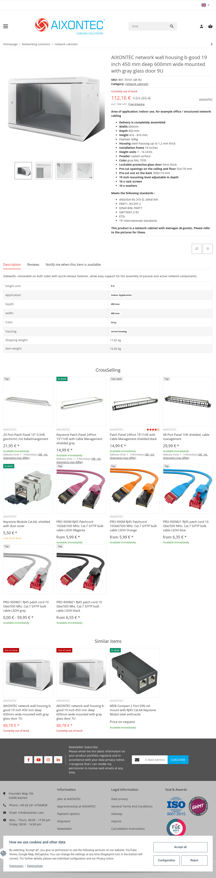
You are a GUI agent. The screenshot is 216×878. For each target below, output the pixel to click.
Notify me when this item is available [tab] (73, 264)
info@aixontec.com (31, 812)
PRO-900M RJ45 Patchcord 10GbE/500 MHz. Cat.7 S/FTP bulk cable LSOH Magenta (79, 526)
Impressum (17, 866)
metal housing (119, 331)
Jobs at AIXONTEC (69, 799)
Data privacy (119, 799)
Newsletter (64, 829)
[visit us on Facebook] (28, 759)
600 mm (115, 313)
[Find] (147, 26)
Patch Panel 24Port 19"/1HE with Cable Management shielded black (133, 437)
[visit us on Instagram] (48, 759)
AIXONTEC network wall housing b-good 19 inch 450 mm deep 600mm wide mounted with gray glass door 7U (27, 712)
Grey (113, 322)
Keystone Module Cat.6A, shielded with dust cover (26, 524)
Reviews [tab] (33, 264)
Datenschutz (35, 866)
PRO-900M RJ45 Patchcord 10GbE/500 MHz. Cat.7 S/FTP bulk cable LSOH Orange (133, 526)
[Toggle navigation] (5, 26)
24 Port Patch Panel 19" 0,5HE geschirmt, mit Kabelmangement (25, 437)
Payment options (68, 814)
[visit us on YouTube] (38, 759)
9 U (112, 286)
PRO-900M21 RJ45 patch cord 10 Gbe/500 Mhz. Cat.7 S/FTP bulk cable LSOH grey (26, 606)
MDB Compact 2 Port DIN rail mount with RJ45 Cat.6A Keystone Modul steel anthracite (133, 710)
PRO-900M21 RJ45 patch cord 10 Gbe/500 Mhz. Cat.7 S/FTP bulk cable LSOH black (79, 606)
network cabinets (136, 84)
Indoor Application (121, 295)
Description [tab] (12, 264)
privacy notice (114, 760)
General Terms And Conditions (132, 806)
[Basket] (208, 26)
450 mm (115, 304)
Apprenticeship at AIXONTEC (76, 806)
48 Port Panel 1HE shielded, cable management (186, 437)
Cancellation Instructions (128, 829)
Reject (194, 860)
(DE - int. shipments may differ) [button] (25, 456)
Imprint (116, 821)
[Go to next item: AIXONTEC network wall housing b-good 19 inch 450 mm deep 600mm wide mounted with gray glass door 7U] (212, 44)
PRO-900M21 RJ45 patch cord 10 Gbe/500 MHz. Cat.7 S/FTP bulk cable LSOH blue (186, 526)
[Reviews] (153, 429)
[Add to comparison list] (197, 249)
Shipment (63, 821)
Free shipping (136, 104)
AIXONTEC (206, 100)
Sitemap (116, 814)
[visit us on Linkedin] (58, 759)
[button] (205, 5)
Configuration (166, 860)
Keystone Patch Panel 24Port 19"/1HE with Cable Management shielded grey (79, 439)
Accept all (180, 847)
